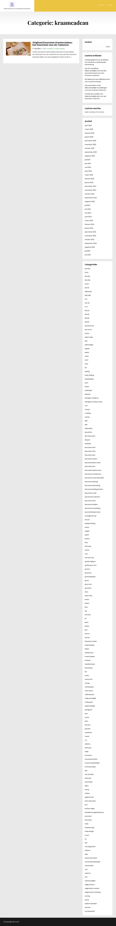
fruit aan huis (89, 558)
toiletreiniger (89, 831)
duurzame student (91, 504)
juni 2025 (88, 163)
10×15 (86, 273)
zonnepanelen (90, 911)
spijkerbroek (89, 797)
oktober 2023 (89, 239)
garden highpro (90, 561)
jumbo (87, 626)
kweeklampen (90, 664)
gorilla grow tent (91, 565)
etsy (86, 542)
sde (86, 771)
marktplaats (89, 687)
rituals (87, 736)
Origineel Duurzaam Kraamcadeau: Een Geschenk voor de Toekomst (52, 43)
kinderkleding (89, 645)
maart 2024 (89, 220)
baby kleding (89, 375)
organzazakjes (90, 706)
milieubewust (89, 694)
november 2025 (90, 144)
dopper (87, 440)
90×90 (87, 322)
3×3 (86, 299)
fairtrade (88, 546)
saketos (87, 744)
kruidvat (88, 660)
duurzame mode (90, 493)
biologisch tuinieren (92, 398)
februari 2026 (89, 133)
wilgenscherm (90, 885)
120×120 (87, 276)
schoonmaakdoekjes (92, 763)
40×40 (87, 303)
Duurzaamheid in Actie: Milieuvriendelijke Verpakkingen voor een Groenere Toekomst (96, 87)
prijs (86, 721)
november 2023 (90, 236)
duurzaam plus (90, 455)
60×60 (87, 314)
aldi (86, 341)
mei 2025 (88, 167)
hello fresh (88, 596)
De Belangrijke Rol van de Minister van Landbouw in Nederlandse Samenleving (97, 62)
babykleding (89, 379)
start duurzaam (90, 801)
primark (87, 725)
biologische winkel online (93, 402)
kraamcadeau (60, 49)
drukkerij (88, 444)
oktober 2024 (89, 194)
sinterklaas (89, 782)
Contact (110, 5)
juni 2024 (88, 209)
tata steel (88, 820)
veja (86, 854)
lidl (86, 672)
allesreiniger (89, 345)
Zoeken (88, 42)
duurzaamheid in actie (92, 463)
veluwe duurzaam (91, 858)
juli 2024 (87, 205)
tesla (86, 824)
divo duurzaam (90, 436)
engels (87, 531)
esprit (87, 535)
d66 (86, 421)
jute (86, 630)
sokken (87, 793)
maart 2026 (89, 129)
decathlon (88, 432)
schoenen (88, 755)
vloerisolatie (89, 866)
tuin (86, 843)
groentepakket (90, 577)
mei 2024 (88, 213)
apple (87, 352)
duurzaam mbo (90, 451)
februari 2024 (89, 224)
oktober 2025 (89, 148)
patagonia (88, 710)
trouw (87, 835)
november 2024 (90, 190)
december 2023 (90, 232)
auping (87, 371)
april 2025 (88, 171)
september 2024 (91, 198)
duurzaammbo (90, 466)
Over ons (101, 5)
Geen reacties (48, 49)
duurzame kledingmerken (94, 489)
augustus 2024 (90, 201)
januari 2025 (89, 182)
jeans (86, 622)
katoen (87, 637)
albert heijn (89, 337)
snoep (87, 790)
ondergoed (89, 702)
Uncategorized (90, 847)
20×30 (87, 288)
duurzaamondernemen (93, 470)
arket (87, 356)
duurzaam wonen (91, 459)
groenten (88, 573)
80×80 (87, 318)
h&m (86, 592)
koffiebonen (89, 653)
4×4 (86, 307)
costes (87, 417)
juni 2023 (88, 255)
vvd (86, 869)
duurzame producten (92, 497)
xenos (87, 900)
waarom (88, 873)
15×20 (87, 284)
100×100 (87, 269)
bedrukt (87, 394)
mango (87, 683)
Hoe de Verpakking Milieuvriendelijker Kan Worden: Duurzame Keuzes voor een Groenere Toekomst (96, 71)
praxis (87, 717)
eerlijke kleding (90, 523)
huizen (87, 603)
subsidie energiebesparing (94, 812)
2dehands (88, 292)
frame (87, 550)
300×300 (88, 295)
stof (86, 805)
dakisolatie (88, 428)
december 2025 (90, 141)
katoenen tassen (91, 641)
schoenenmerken (91, 759)
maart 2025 (89, 175)
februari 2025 (89, 179)
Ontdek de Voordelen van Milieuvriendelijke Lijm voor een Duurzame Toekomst (95, 96)
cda (86, 406)
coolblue (88, 413)
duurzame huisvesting (92, 485)
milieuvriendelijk (90, 698)
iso (86, 618)
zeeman (88, 907)
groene (87, 569)
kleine (87, 649)
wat (86, 877)
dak (86, 425)
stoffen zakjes (90, 809)
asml (86, 360)
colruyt (87, 409)
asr (86, 368)
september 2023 (91, 243)
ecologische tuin (90, 516)
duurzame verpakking (92, 508)
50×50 (87, 311)
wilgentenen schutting (93, 892)
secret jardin (89, 774)
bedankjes (88, 390)
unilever (87, 850)
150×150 (87, 280)
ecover (87, 520)
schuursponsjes (90, 767)
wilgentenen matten (92, 888)
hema (87, 599)
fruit (86, 554)
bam (86, 383)
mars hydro (89, 691)
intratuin (88, 615)
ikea (86, 607)
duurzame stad (90, 501)
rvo (86, 740)
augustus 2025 (90, 156)
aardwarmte (89, 326)
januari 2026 (89, 137)
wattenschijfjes (90, 881)
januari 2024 (89, 228)
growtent (88, 588)
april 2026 (88, 125)
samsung (88, 748)
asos (86, 364)
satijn (86, 752)
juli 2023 (87, 251)
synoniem (88, 816)
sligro (87, 786)
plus (86, 713)
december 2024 (90, 186)
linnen (87, 675)
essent (87, 539)
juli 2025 (87, 160)
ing (86, 611)
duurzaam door (90, 447)
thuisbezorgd (89, 828)
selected (88, 778)
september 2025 (91, 152)
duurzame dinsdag (91, 482)
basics (87, 387)
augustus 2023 (90, 247)
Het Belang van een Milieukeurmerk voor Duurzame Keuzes (97, 80)
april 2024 (88, 217)
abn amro (88, 330)
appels (87, 349)
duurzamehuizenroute (92, 512)
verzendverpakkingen (92, 862)
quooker (88, 729)
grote (87, 580)
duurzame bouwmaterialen (94, 478)
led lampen (89, 668)
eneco (87, 527)
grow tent (88, 584)
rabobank (88, 732)
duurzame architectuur (93, 474)
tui (85, 839)
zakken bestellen (91, 904)
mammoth (88, 679)
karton (87, 634)
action (87, 333)
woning (87, 896)
